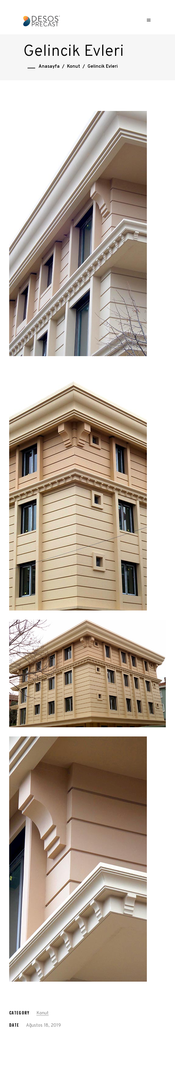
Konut (73, 67)
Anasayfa (49, 67)
